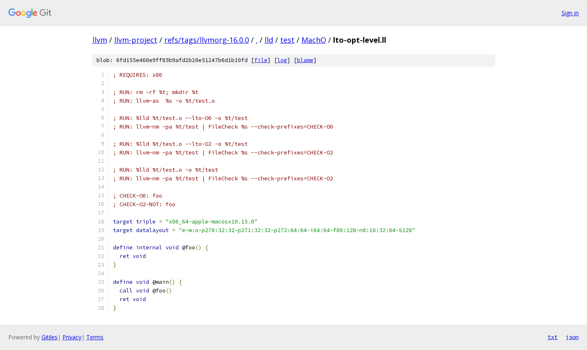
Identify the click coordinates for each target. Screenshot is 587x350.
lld (269, 40)
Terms (95, 337)
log (282, 60)
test (287, 40)
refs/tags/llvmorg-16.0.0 (206, 40)
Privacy (71, 337)
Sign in (570, 13)
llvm (99, 40)
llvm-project (135, 40)
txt (552, 337)
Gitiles (49, 337)
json (572, 337)
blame (305, 60)
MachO (314, 40)
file (260, 60)
